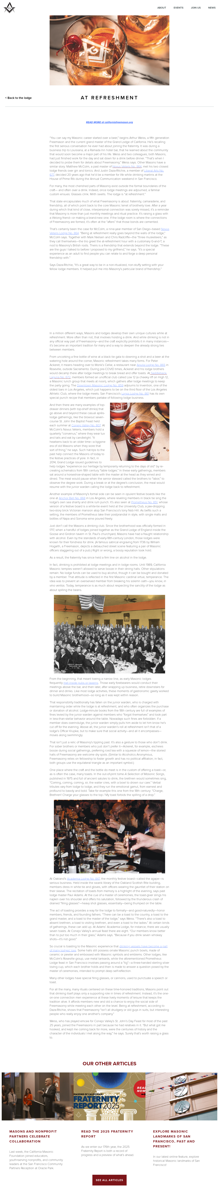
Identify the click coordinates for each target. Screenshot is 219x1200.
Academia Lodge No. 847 (83, 878)
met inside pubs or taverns (80, 683)
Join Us (196, 8)
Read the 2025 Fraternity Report (107, 1134)
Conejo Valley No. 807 (86, 425)
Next (215, 1128)
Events (178, 8)
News (212, 8)
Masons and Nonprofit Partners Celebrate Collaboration (33, 1136)
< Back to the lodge (18, 98)
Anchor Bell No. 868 (72, 498)
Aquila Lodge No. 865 (151, 365)
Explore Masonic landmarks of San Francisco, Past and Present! (174, 1139)
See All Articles (109, 1180)
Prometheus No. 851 (144, 502)
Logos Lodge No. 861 (135, 393)
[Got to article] (38, 1096)
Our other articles (109, 1063)
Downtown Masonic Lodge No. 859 (100, 385)
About (161, 8)
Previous (3, 1128)
